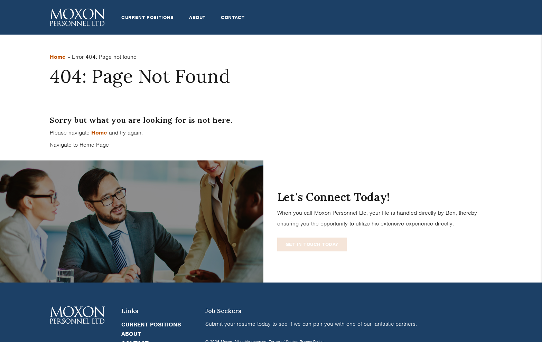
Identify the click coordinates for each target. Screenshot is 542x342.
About (197, 17)
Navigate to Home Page (79, 144)
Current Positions (147, 17)
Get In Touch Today (312, 244)
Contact (232, 17)
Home (58, 57)
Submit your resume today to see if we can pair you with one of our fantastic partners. (311, 323)
